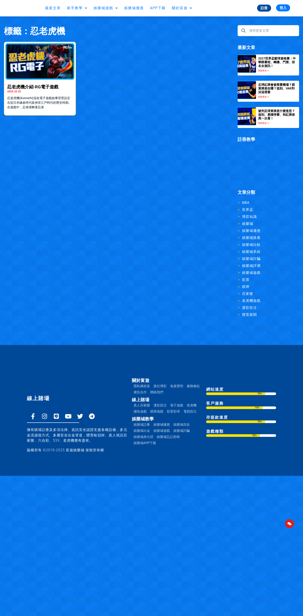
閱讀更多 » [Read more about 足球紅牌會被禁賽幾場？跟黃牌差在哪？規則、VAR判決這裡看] (263, 97)
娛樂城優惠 (134, 8)
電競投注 (190, 412)
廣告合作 (140, 393)
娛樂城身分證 (143, 438)
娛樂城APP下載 (145, 444)
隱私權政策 (142, 387)
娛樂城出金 (142, 432)
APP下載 (158, 8)
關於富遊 (182, 8)
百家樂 (247, 294)
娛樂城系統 (251, 252)
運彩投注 (249, 308)
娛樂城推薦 (251, 238)
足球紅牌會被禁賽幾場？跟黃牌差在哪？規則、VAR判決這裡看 (276, 88)
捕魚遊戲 (140, 412)
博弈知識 (249, 217)
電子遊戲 (176, 406)
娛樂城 (247, 224)
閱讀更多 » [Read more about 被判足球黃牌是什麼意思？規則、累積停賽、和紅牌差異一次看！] (263, 123)
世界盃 (247, 210)
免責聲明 (176, 387)
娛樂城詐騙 (251, 259)
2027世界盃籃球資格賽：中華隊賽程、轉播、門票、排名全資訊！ (277, 62)
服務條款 (193, 387)
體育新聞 (249, 315)
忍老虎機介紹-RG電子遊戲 (32, 86)
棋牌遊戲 (156, 412)
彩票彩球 (173, 412)
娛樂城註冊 (142, 425)
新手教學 (77, 8)
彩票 (245, 280)
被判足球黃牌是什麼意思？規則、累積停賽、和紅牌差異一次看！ (276, 115)
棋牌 (245, 287)
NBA (245, 203)
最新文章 (53, 8)
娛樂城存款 (181, 425)
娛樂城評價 (251, 266)
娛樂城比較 (251, 245)
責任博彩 (160, 387)
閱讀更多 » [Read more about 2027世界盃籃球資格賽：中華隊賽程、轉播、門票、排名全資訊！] (263, 70)
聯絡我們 (156, 393)
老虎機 (192, 406)
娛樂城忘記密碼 (168, 438)
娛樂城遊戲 (106, 8)
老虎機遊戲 (251, 301)
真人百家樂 (142, 406)
